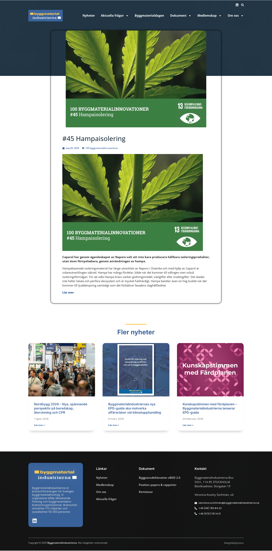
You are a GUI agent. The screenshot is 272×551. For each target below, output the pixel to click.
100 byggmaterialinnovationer (101, 148)
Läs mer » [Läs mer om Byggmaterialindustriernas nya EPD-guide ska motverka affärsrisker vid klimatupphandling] (113, 425)
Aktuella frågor (115, 16)
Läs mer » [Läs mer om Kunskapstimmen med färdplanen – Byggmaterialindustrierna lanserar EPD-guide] (188, 425)
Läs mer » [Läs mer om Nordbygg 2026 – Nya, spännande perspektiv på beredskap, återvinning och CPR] (39, 425)
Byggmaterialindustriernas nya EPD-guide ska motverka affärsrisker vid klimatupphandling (134, 409)
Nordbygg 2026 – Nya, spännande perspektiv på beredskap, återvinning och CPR (60, 409)
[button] (243, 5)
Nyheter (89, 16)
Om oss (236, 16)
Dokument (180, 16)
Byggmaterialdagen (149, 16)
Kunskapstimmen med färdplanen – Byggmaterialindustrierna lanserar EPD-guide (210, 409)
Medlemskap (209, 16)
